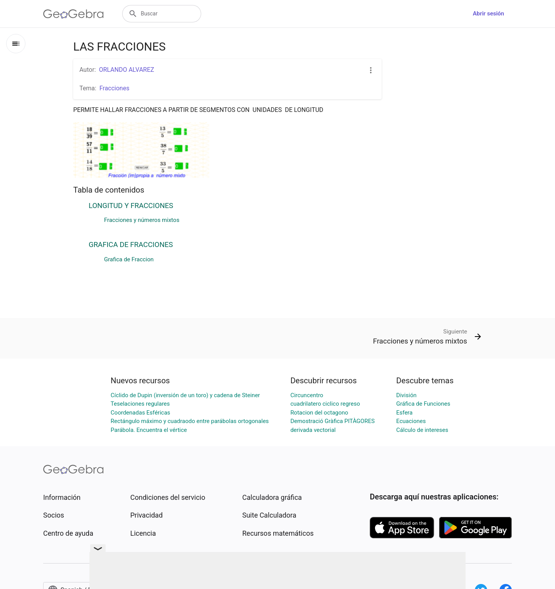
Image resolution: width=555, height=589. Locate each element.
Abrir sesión (488, 13)
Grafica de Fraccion (129, 259)
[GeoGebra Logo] (73, 14)
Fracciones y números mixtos (141, 220)
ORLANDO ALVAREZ (126, 69)
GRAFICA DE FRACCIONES (131, 244)
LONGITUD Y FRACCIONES (131, 205)
